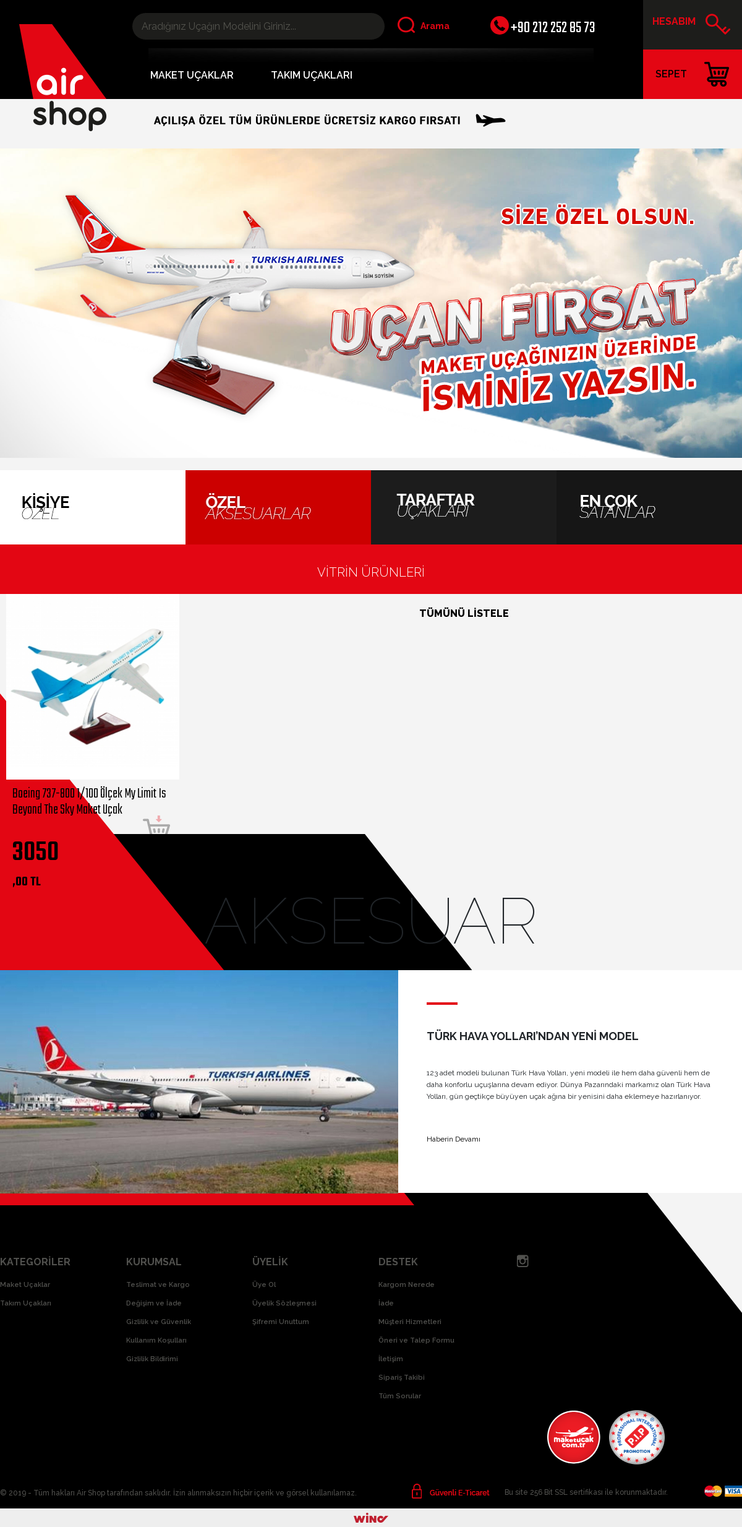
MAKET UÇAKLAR (192, 75)
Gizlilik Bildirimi (152, 1359)
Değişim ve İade (154, 1303)
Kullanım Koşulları (156, 1340)
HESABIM (691, 26)
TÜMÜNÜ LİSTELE (464, 613)
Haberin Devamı (453, 1139)
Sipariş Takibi (401, 1378)
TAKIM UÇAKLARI (311, 75)
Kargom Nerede (406, 1285)
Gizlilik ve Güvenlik (158, 1322)
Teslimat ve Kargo (158, 1285)
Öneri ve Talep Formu (416, 1340)
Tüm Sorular (399, 1396)
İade (386, 1303)
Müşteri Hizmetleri (409, 1322)
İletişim (390, 1359)
